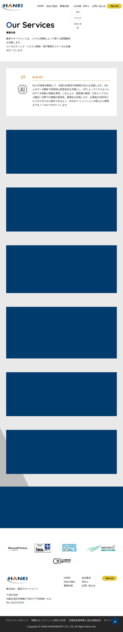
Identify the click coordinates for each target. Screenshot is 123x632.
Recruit (114, 6)
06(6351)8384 (17, 602)
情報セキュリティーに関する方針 (48, 620)
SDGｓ (86, 6)
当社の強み (52, 6)
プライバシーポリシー (17, 620)
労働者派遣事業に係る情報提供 (85, 620)
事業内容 (64, 6)
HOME (40, 6)
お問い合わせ (99, 6)
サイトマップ (111, 620)
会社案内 (76, 6)
